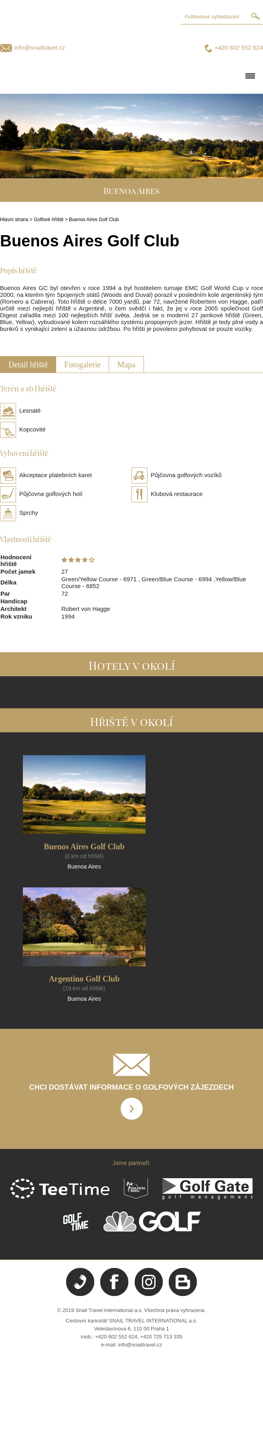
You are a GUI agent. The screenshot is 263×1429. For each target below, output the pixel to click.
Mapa (126, 364)
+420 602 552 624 (238, 47)
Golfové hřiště (48, 219)
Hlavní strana (14, 219)
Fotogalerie (82, 364)
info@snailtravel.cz (39, 47)
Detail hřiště (28, 364)
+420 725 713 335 (161, 1337)
